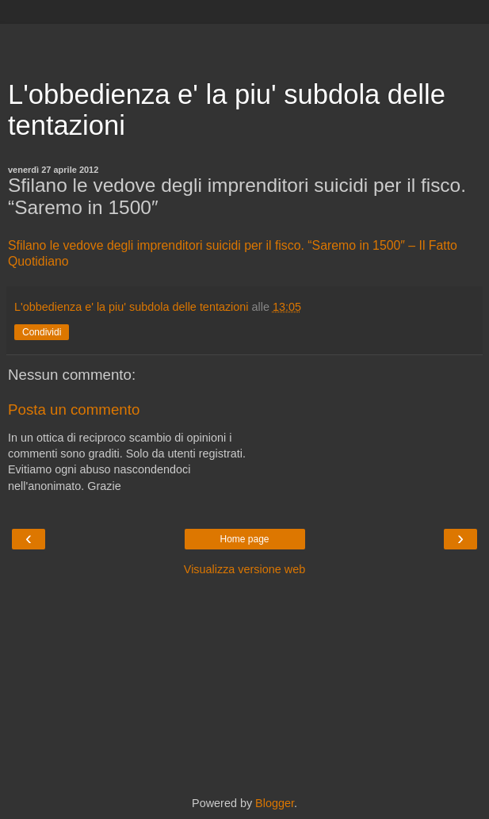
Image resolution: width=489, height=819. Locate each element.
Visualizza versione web (244, 569)
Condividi (41, 332)
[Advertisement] (245, 43)
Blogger (274, 803)
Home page (244, 539)
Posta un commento (73, 409)
